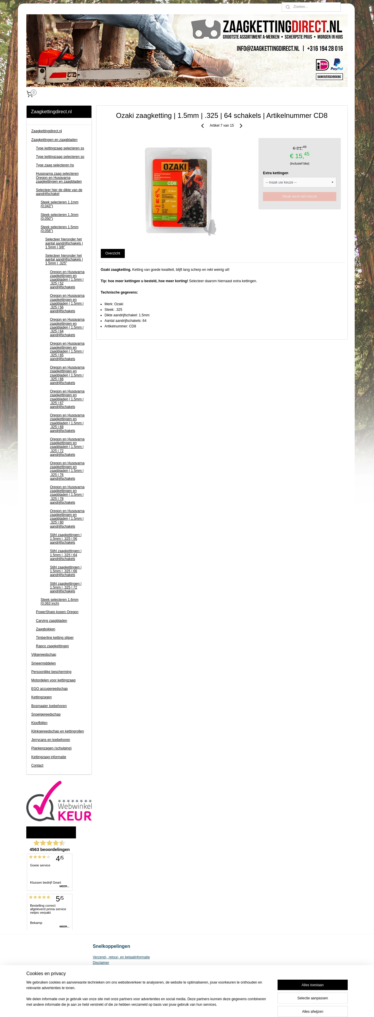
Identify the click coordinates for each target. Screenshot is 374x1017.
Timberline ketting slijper (55, 638)
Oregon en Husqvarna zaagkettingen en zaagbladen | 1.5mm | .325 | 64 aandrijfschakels (67, 327)
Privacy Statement (107, 979)
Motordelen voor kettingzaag (53, 680)
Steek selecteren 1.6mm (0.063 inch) (59, 602)
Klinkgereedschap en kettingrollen (57, 731)
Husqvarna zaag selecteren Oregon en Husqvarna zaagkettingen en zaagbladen (59, 177)
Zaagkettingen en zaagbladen (54, 140)
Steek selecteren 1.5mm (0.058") (59, 229)
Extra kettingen (275, 173)
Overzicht (112, 253)
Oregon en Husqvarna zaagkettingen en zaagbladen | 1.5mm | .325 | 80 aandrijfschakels (67, 518)
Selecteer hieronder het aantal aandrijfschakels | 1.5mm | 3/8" (64, 243)
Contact (37, 765)
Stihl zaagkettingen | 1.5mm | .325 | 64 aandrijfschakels (66, 555)
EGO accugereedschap (49, 689)
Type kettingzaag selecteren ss (60, 148)
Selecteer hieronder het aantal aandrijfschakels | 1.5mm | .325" (64, 259)
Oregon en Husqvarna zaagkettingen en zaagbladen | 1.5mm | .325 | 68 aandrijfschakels (67, 423)
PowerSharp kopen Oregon (57, 612)
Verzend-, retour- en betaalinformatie (121, 957)
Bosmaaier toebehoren (49, 706)
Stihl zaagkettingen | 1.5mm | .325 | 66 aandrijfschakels (66, 571)
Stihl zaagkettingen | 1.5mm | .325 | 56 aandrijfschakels (66, 539)
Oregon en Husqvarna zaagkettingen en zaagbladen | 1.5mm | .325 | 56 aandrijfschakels (67, 303)
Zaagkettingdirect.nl (46, 131)
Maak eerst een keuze (300, 196)
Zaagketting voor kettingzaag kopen (120, 974)
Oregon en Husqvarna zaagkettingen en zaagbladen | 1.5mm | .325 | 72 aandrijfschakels (67, 447)
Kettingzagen (41, 697)
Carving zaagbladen (51, 621)
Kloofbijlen (39, 723)
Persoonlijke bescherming (51, 672)
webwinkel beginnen (202, 1006)
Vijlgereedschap (43, 655)
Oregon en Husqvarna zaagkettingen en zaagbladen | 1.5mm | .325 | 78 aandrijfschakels (67, 495)
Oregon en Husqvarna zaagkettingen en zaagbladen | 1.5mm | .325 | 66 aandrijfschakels (67, 375)
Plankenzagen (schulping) (51, 748)
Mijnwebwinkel (248, 1006)
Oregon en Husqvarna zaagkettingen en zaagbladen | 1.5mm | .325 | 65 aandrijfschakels (67, 351)
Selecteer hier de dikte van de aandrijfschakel (59, 192)
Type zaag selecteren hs (55, 165)
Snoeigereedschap (45, 714)
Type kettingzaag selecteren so (60, 157)
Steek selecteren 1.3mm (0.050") (59, 217)
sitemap (173, 1006)
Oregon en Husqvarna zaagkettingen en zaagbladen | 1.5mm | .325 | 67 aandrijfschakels (67, 399)
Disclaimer (101, 963)
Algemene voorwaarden (111, 968)
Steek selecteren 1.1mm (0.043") (59, 204)
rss (183, 1006)
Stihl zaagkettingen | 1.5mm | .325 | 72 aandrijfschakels (66, 587)
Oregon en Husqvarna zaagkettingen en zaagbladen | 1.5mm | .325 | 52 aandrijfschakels (67, 279)
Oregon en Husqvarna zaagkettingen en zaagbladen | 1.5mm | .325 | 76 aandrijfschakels (67, 471)
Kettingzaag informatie (48, 757)
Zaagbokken (45, 629)
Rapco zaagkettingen (52, 646)
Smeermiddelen (43, 663)
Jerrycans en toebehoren (50, 740)
